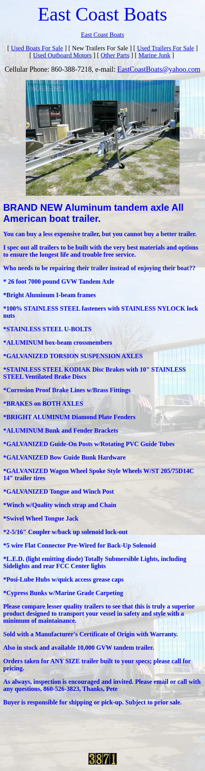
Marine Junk (154, 55)
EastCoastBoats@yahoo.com (158, 69)
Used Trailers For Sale (165, 48)
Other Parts (115, 55)
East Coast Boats (102, 34)
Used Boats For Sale (37, 48)
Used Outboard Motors (62, 55)
